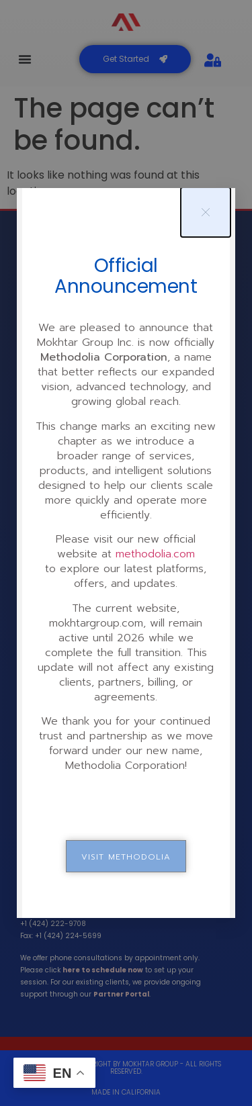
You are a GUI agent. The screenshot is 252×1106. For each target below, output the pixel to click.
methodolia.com (155, 554)
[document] (126, 553)
